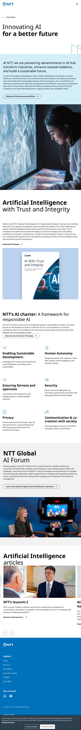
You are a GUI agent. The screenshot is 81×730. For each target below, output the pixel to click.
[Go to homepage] (8, 4)
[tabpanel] (40, 389)
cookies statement (8, 723)
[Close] (77, 718)
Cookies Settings (9, 712)
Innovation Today (10, 670)
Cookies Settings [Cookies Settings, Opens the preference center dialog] (31, 727)
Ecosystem (7, 666)
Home (5, 658)
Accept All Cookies (47, 727)
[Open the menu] (77, 4)
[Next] (12, 630)
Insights (6, 675)
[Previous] (5, 630)
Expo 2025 (7, 679)
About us (6, 662)
